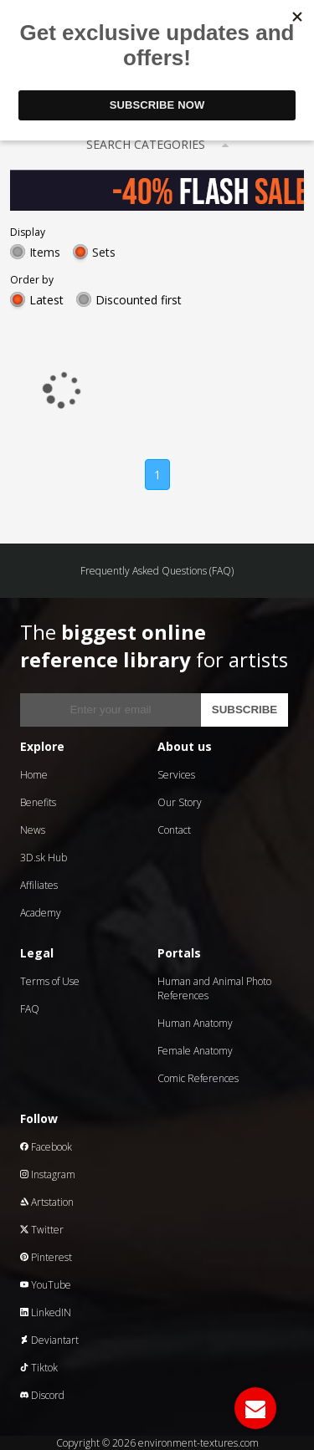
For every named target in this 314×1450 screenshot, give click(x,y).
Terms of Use (50, 981)
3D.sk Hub (43, 857)
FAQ (29, 1009)
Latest (46, 300)
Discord (42, 1395)
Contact (174, 830)
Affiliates (39, 885)
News (32, 830)
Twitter (42, 1230)
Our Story (179, 802)
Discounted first (138, 300)
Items (44, 252)
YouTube (45, 1285)
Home (34, 775)
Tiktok (39, 1368)
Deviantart (49, 1340)
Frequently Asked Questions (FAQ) (157, 571)
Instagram (47, 1174)
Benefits (38, 802)
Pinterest (46, 1257)
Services (176, 775)
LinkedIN (45, 1312)
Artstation (47, 1202)
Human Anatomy (195, 1023)
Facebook (46, 1147)
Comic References (198, 1078)
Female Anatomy (195, 1051)
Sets (104, 252)
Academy (40, 913)
